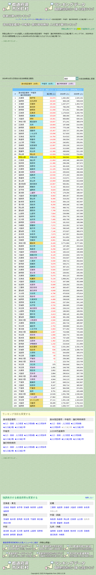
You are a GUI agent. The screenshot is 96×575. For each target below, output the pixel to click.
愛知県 (19, 535)
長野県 (40, 531)
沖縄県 (61, 535)
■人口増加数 (29, 424)
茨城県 (6, 519)
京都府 (66, 507)
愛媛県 (59, 523)
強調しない (89, 497)
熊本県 (73, 531)
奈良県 (86, 507)
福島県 (6, 511)
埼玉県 (26, 519)
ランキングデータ (28, 19)
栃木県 (13, 519)
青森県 (13, 507)
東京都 (40, 519)
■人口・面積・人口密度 (13, 424)
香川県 (53, 523)
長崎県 (66, 531)
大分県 (80, 531)
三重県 (53, 507)
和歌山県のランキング (43, 19)
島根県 (59, 519)
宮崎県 (86, 531)
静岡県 (13, 535)
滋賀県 (59, 507)
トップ (17, 19)
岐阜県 (6, 535)
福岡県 (53, 531)
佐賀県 (59, 531)
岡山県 (66, 519)
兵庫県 (80, 507)
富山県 (13, 531)
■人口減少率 (20, 427)
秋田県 (33, 507)
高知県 (66, 523)
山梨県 (33, 531)
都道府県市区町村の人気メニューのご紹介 (20, 543)
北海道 (6, 507)
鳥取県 (53, 519)
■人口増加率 (41, 424)
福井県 (26, 531)
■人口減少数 (8, 427)
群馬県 (19, 519)
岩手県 (19, 507)
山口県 (80, 519)
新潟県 (6, 531)
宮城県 (26, 507)
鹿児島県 (54, 535)
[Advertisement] (48, 58)
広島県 (73, 519)
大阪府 (73, 507)
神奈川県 (7, 523)
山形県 (40, 507)
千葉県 (33, 519)
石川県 (19, 531)
